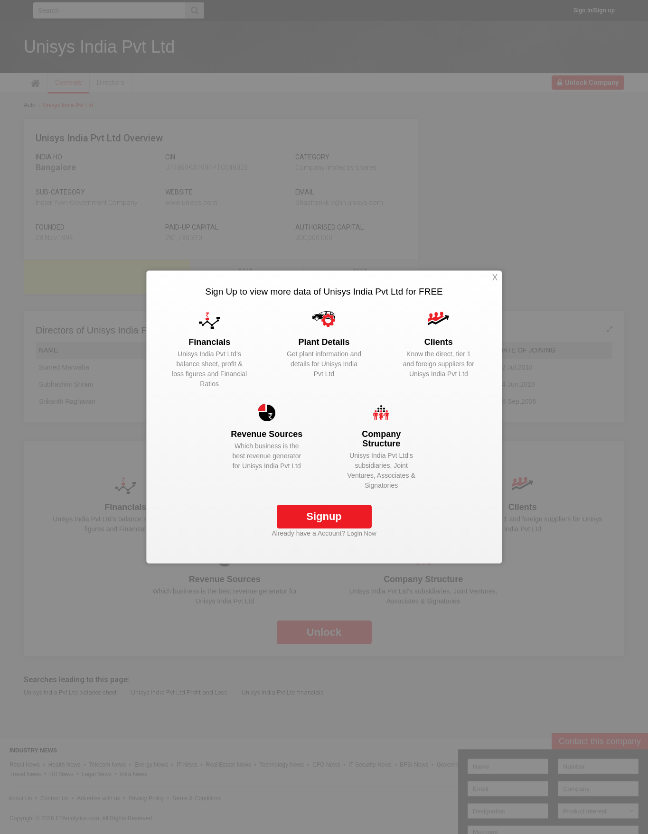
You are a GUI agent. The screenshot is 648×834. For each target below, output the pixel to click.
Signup (324, 516)
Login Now (361, 533)
